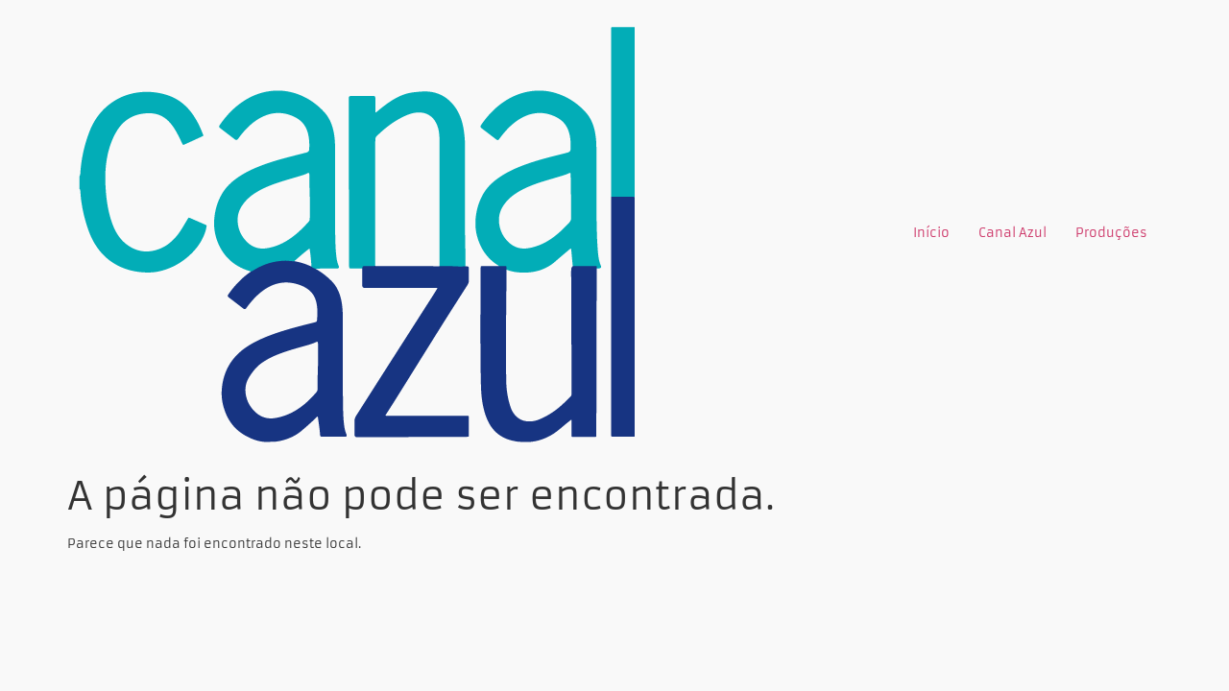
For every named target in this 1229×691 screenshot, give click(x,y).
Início (931, 233)
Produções (1111, 233)
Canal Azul (1012, 233)
